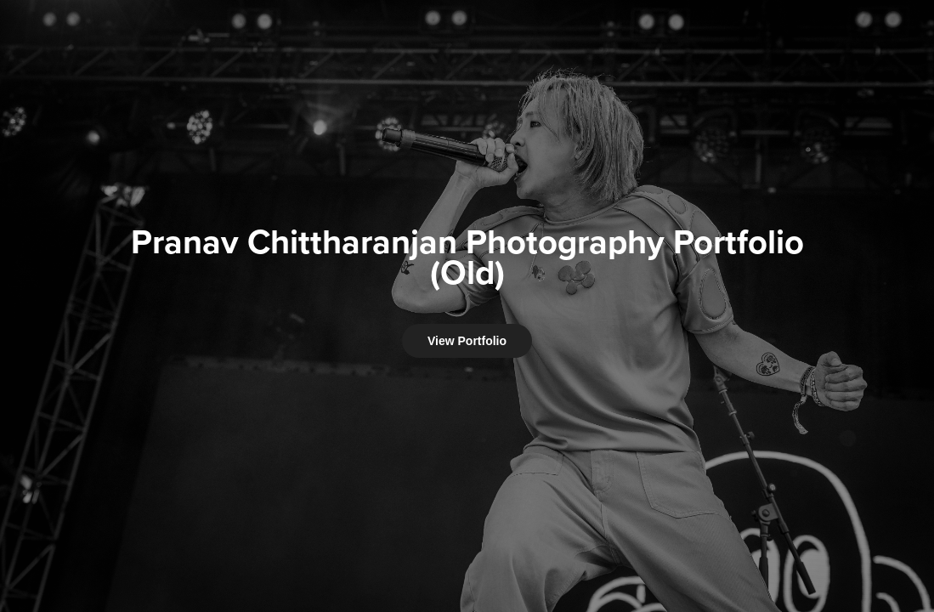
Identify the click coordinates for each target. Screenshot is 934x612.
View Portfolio (467, 341)
